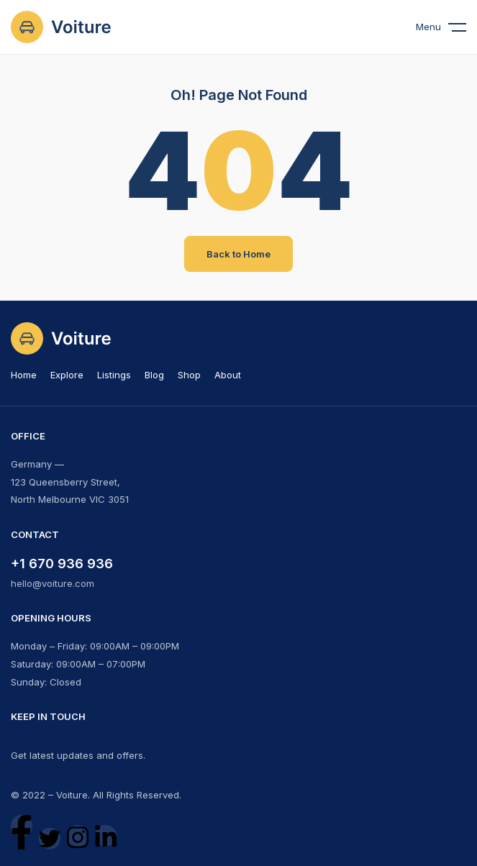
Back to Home (238, 254)
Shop (189, 374)
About (227, 374)
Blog (154, 374)
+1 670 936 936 (62, 563)
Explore (66, 374)
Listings (114, 374)
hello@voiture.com (52, 583)
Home (24, 374)
